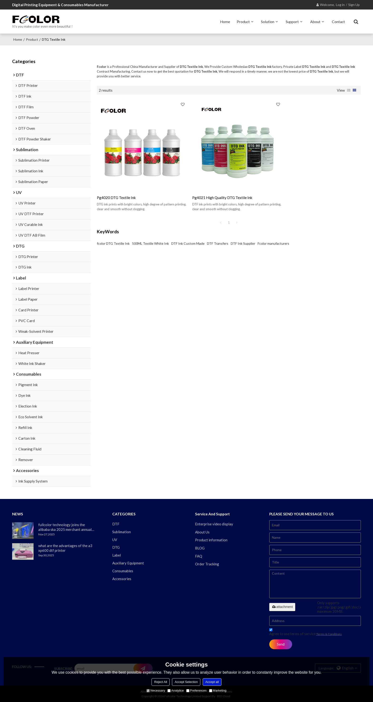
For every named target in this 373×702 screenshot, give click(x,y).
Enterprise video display (214, 524)
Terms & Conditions (329, 634)
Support (292, 21)
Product (243, 21)
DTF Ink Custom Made (188, 237)
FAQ (198, 556)
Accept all (212, 682)
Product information (211, 540)
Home (225, 21)
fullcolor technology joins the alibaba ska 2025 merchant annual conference (65, 527)
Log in (340, 5)
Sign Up (354, 5)
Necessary (156, 690)
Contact (338, 21)
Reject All (160, 682)
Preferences (196, 690)
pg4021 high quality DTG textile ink (216, 191)
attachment (282, 606)
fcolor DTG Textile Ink (113, 237)
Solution (267, 21)
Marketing (217, 690)
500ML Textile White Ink (150, 237)
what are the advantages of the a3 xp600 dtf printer (65, 547)
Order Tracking (207, 564)
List (349, 90)
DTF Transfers (217, 237)
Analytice (175, 690)
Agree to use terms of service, (305, 632)
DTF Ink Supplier (243, 237)
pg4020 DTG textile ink (116, 191)
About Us (202, 532)
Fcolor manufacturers (273, 237)
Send (281, 644)
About (315, 21)
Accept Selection (186, 682)
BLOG (200, 548)
